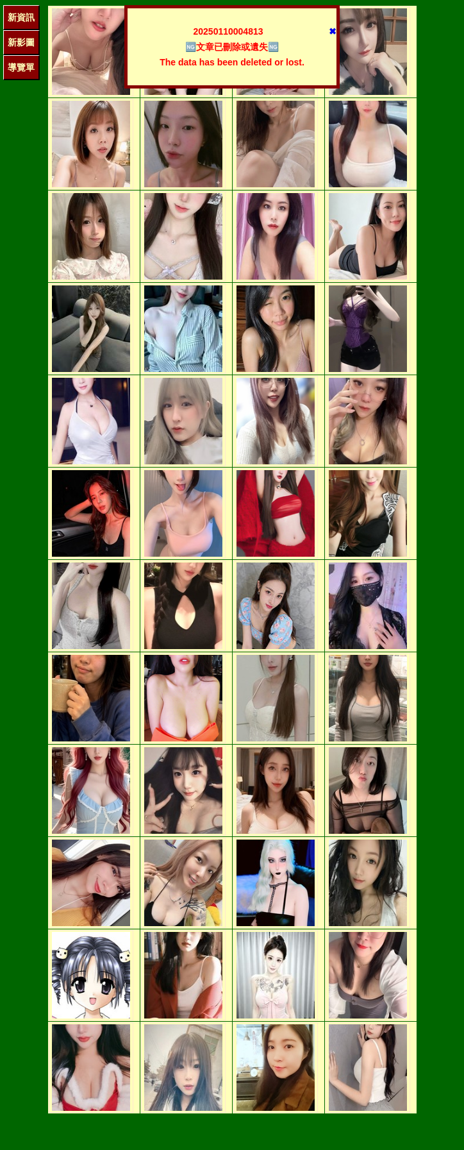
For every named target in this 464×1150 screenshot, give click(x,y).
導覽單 (21, 67)
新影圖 (21, 42)
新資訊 (21, 17)
